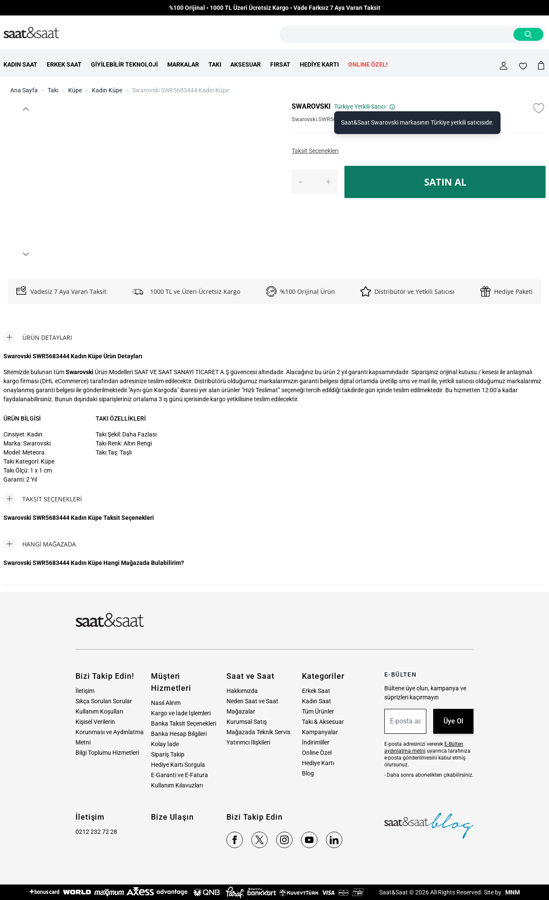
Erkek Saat (316, 690)
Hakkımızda (242, 690)
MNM (512, 892)
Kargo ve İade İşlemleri (181, 713)
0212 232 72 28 (96, 831)
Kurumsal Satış (246, 721)
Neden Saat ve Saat (252, 701)
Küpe (75, 90)
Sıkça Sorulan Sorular (103, 701)
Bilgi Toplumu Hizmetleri (107, 752)
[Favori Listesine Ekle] (539, 108)
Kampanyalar (320, 732)
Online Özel (317, 752)
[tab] (37, 337)
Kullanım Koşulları (99, 711)
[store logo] (31, 33)
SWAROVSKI (311, 106)
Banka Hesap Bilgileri (179, 733)
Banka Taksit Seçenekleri (183, 723)
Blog (308, 773)
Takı (53, 90)
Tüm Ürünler (318, 711)
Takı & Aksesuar (323, 721)
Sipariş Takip (167, 754)
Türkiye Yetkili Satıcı (364, 106)
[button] (25, 109)
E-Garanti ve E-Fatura (179, 775)
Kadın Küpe (107, 90)
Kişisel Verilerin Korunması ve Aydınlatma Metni (109, 732)
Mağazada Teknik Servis (258, 732)
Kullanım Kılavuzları (177, 785)
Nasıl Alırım (166, 702)
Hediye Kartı (318, 763)
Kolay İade (165, 744)
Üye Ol (453, 721)
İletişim (84, 690)
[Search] (528, 34)
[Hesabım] (504, 66)
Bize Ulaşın (172, 816)
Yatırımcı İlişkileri (248, 742)
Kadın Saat (316, 701)
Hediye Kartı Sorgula (178, 764)
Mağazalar (240, 711)
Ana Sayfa (24, 90)
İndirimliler (315, 742)
